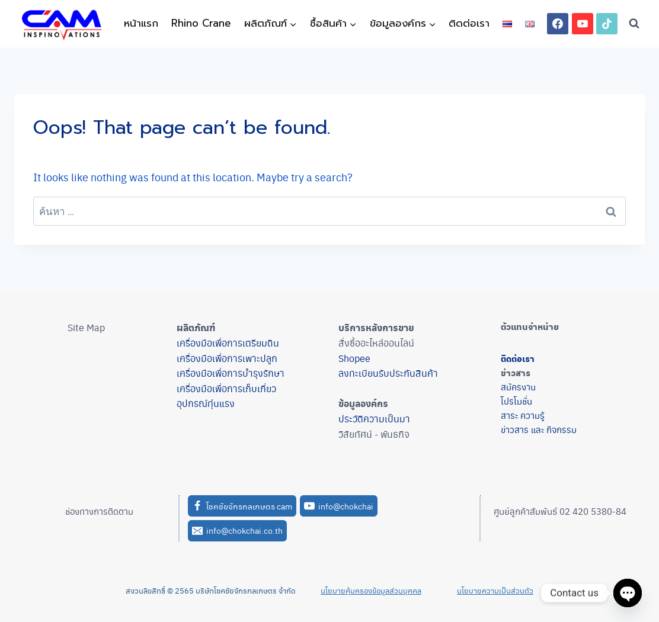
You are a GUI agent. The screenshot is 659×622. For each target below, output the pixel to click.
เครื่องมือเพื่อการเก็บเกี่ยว (226, 388)
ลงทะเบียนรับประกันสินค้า (388, 373)
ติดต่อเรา (469, 23)
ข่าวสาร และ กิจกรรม (539, 429)
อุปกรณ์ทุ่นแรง (206, 403)
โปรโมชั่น (516, 401)
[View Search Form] (634, 23)
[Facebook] (557, 23)
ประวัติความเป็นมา (374, 418)
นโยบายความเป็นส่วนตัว (495, 590)
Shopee (354, 358)
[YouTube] (582, 23)
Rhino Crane (201, 23)
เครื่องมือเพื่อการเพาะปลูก (227, 358)
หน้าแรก (141, 23)
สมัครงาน (518, 386)
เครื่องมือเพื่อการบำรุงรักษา (230, 373)
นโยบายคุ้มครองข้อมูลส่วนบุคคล (371, 590)
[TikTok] (607, 23)
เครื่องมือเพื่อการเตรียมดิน (228, 343)
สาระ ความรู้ (523, 415)
